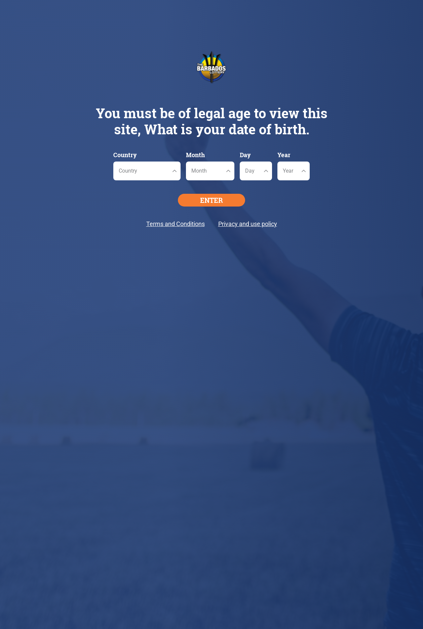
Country (125, 155)
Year (284, 155)
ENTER (211, 200)
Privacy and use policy (247, 223)
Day (245, 155)
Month (195, 155)
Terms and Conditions (175, 223)
